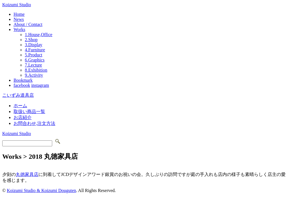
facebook (22, 85)
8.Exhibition (36, 70)
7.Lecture (33, 65)
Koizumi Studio (16, 4)
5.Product (33, 54)
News (19, 19)
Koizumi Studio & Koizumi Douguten (41, 190)
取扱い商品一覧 (29, 111)
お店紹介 (23, 117)
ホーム (20, 105)
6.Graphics (35, 60)
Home (19, 14)
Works (19, 29)
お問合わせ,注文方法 (34, 123)
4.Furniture (35, 49)
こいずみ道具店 (18, 95)
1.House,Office (38, 34)
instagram (40, 85)
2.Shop (31, 39)
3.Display (33, 44)
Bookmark (23, 80)
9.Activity (34, 75)
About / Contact (28, 24)
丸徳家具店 (27, 174)
